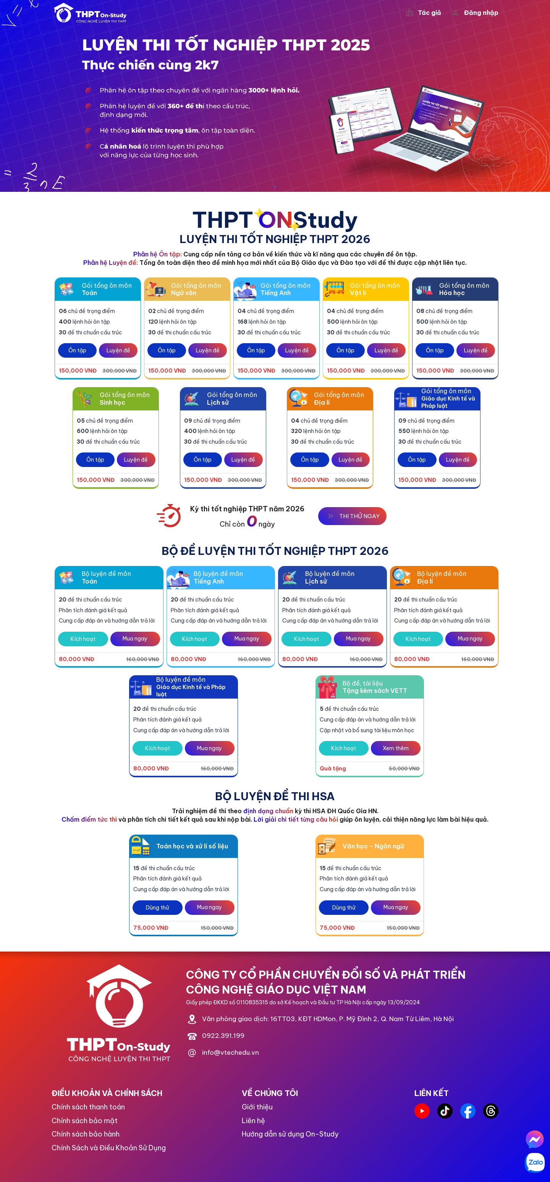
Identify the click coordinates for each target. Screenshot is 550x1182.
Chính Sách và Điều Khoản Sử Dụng (109, 1147)
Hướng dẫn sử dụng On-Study (290, 1134)
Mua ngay (135, 638)
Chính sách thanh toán (88, 1107)
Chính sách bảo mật (85, 1120)
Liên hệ (253, 1120)
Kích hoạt (83, 639)
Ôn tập (77, 350)
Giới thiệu (257, 1107)
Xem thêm (396, 748)
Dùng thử (157, 907)
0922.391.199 (223, 1036)
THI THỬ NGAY (352, 515)
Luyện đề (118, 350)
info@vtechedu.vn (230, 1053)
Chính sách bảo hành (86, 1134)
